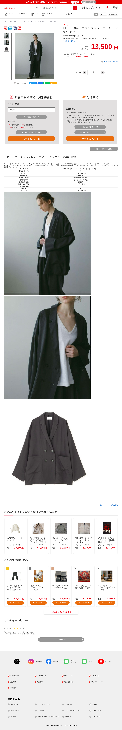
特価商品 (68, 716)
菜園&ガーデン (15, 710)
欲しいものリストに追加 (104, 149)
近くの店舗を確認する (31, 117)
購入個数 (79, 72)
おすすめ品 (96, 716)
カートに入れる (31, 138)
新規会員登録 (113, 14)
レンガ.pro (68, 704)
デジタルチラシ (22, 14)
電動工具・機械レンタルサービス (49, 716)
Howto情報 (34, 14)
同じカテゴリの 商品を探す (109, 505)
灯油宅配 (41, 710)
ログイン (103, 14)
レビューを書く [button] (61, 639)
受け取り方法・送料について (31, 132)
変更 (96, 14)
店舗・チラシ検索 (47, 14)
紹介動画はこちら (69, 41)
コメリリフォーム (44, 704)
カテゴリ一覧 (9, 14)
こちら (78, 117)
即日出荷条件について (90, 127)
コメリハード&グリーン (73, 710)
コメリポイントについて (111, 62)
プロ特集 (13, 716)
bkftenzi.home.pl (10, 8)
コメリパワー (96, 710)
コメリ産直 (14, 704)
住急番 (94, 704)
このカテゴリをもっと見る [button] (61, 612)
